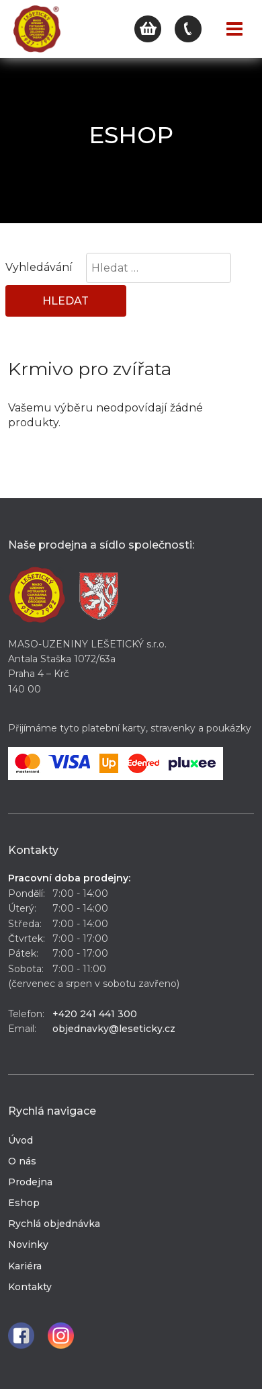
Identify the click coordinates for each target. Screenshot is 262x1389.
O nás (22, 1161)
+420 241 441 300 (94, 1014)
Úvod (20, 1140)
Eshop (24, 1203)
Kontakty (30, 1287)
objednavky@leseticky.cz (113, 1029)
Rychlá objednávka (54, 1224)
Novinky (28, 1244)
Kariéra (25, 1266)
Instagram (61, 1335)
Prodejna (30, 1182)
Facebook (21, 1335)
